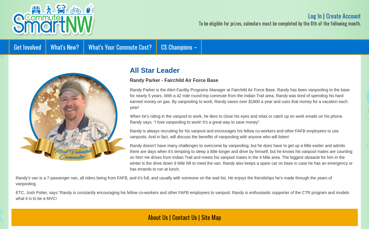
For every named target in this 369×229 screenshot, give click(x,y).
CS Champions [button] (179, 47)
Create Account (343, 15)
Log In (315, 15)
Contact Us (184, 217)
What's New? (64, 47)
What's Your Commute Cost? (120, 47)
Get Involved (27, 47)
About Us (158, 217)
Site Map (211, 217)
